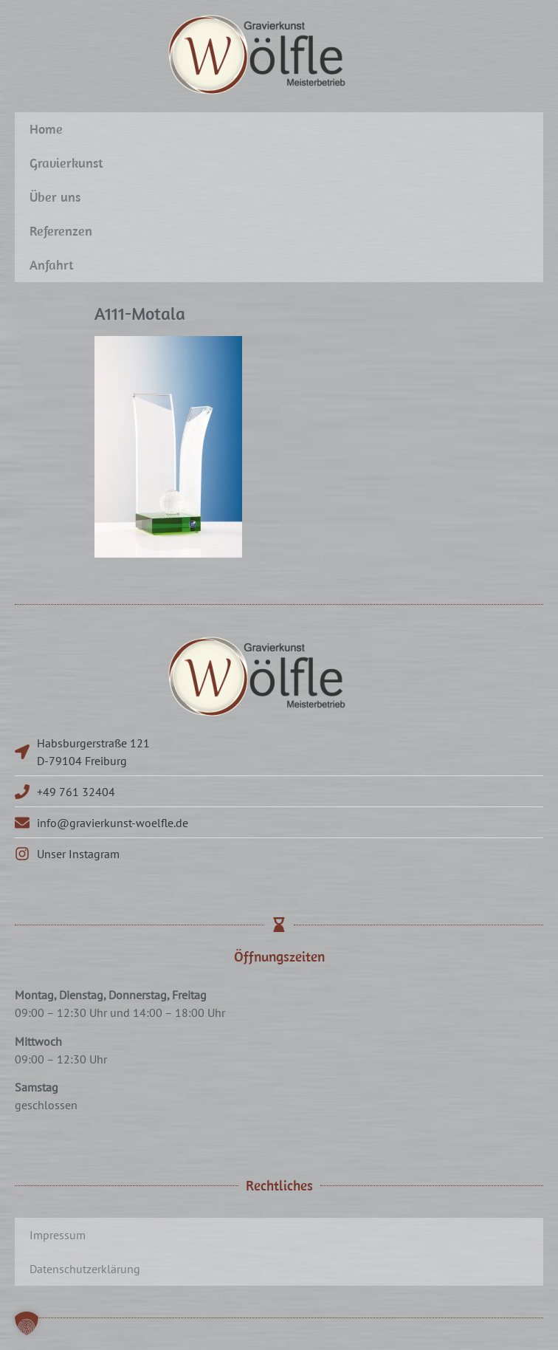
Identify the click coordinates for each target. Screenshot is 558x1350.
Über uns (55, 196)
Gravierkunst (66, 162)
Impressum (58, 1234)
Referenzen (61, 230)
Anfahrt (52, 264)
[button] (26, 1323)
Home (46, 128)
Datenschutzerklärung (85, 1268)
